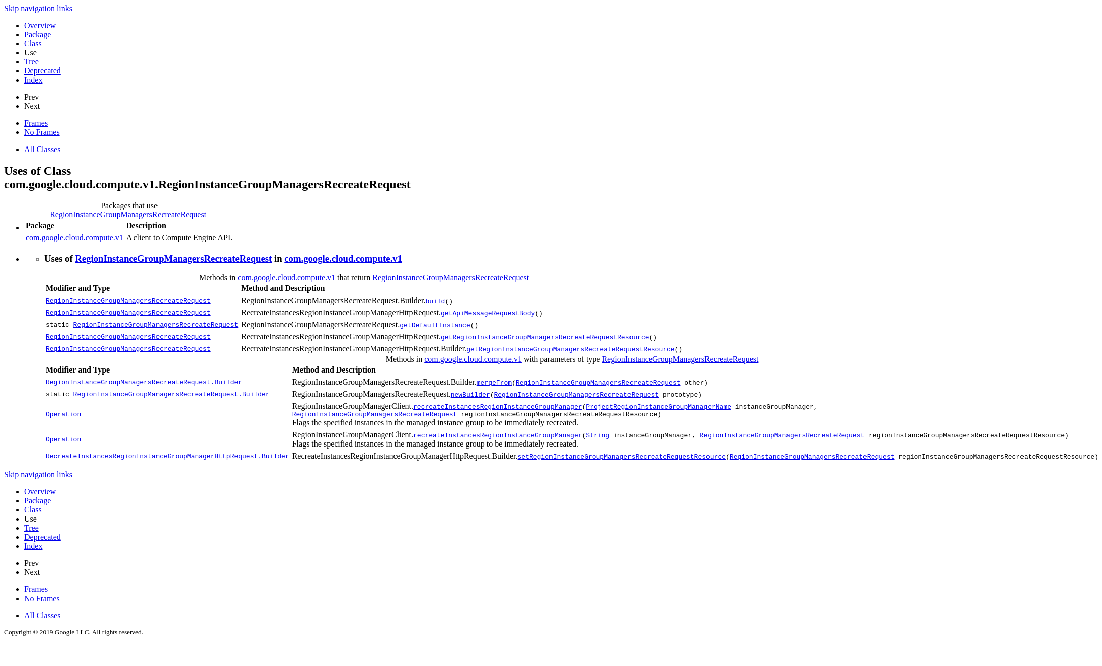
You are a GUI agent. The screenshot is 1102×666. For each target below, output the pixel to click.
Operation (63, 415)
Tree (31, 61)
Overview (40, 25)
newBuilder (470, 394)
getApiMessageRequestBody (488, 312)
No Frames (42, 132)
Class (33, 43)
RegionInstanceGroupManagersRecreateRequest (128, 214)
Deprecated (42, 70)
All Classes (42, 149)
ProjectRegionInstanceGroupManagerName (658, 406)
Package (37, 34)
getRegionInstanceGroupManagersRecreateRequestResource (545, 336)
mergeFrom (494, 382)
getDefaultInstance (435, 324)
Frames (36, 123)
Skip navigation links (38, 8)
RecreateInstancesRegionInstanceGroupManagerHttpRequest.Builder (167, 457)
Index (33, 80)
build (435, 300)
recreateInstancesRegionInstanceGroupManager (497, 406)
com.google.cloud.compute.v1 (74, 237)
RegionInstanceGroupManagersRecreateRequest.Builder (144, 382)
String (597, 436)
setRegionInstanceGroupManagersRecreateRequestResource (621, 457)
